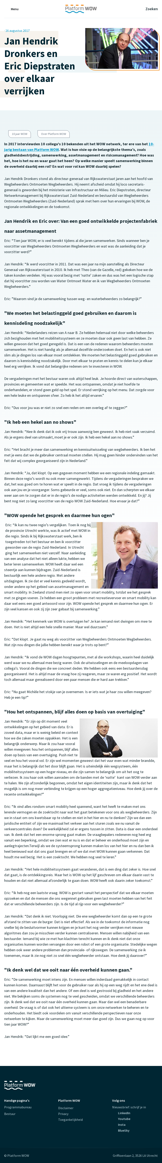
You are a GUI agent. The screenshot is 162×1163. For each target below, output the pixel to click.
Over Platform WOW (53, 134)
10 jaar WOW (19, 134)
